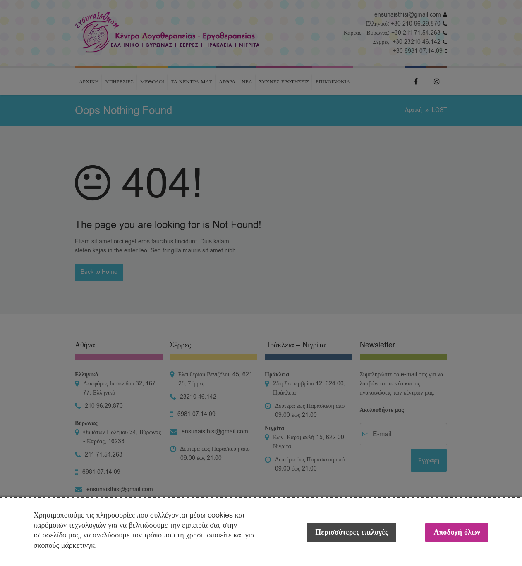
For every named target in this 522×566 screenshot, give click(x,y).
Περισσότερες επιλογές (351, 532)
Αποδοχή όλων (456, 532)
